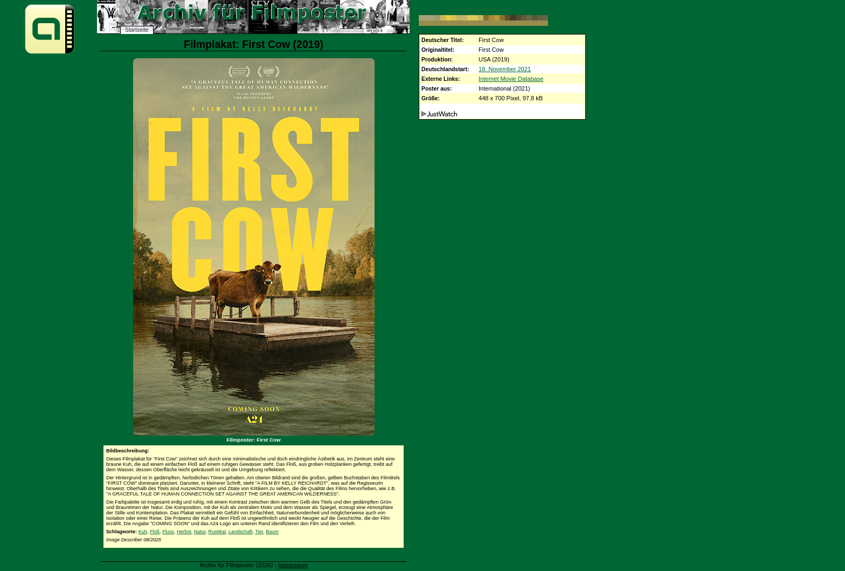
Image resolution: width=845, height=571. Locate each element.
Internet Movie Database (511, 78)
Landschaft (240, 531)
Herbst (184, 531)
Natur (200, 531)
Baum (272, 531)
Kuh (142, 531)
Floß (155, 531)
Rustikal (217, 531)
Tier (259, 531)
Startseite (137, 30)
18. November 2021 (505, 69)
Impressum (293, 565)
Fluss (168, 531)
